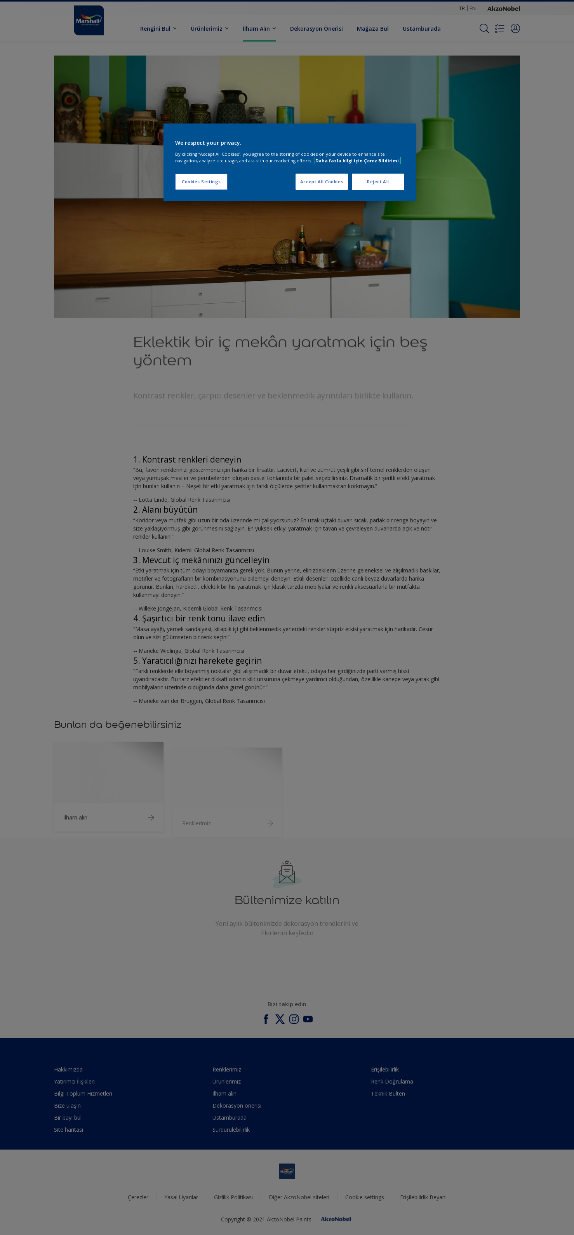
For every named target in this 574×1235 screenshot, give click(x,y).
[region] (290, 162)
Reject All (378, 181)
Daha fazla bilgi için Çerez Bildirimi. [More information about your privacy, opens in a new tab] (357, 161)
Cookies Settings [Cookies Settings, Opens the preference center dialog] (201, 181)
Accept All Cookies (321, 181)
